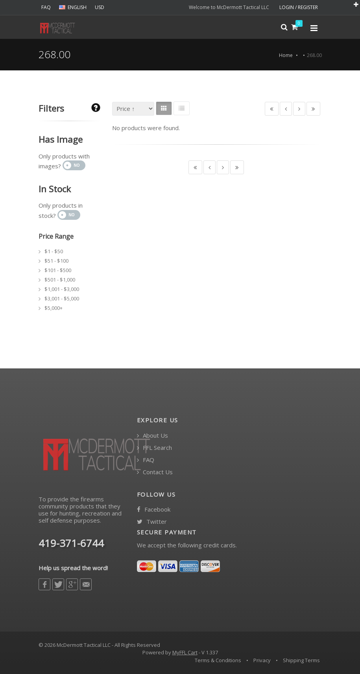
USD (99, 7)
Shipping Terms (301, 660)
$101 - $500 (57, 270)
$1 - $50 (53, 251)
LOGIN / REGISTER (298, 7)
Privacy (262, 660)
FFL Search (154, 447)
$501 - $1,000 (59, 279)
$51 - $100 (56, 260)
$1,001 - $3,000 (61, 289)
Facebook (153, 509)
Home (286, 55)
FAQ (46, 7)
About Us (152, 435)
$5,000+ (53, 307)
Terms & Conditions (218, 660)
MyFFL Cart (185, 652)
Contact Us (155, 472)
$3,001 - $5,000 (61, 298)
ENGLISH (73, 7)
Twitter (152, 521)
